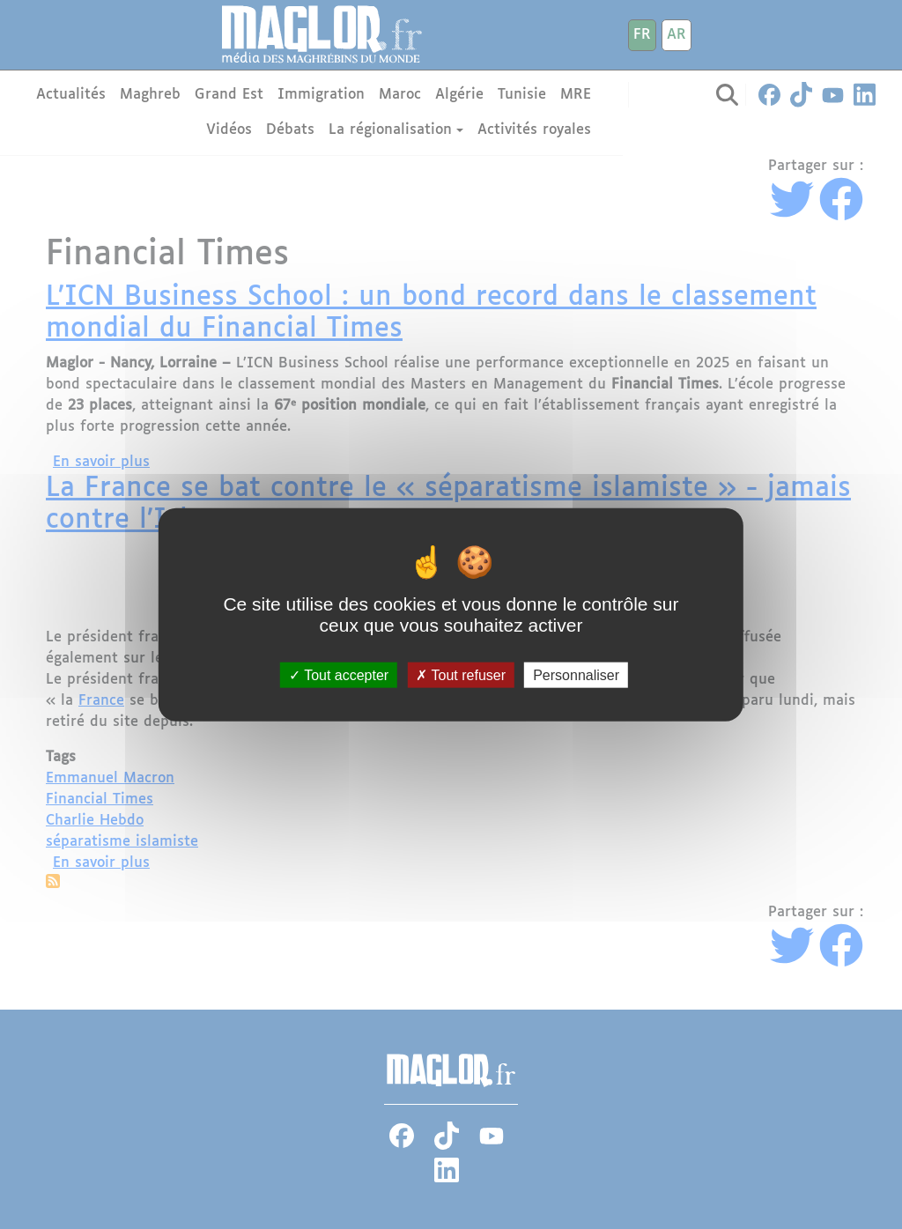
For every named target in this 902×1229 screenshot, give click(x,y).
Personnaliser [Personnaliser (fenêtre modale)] (576, 675)
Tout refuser (461, 675)
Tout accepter (338, 675)
